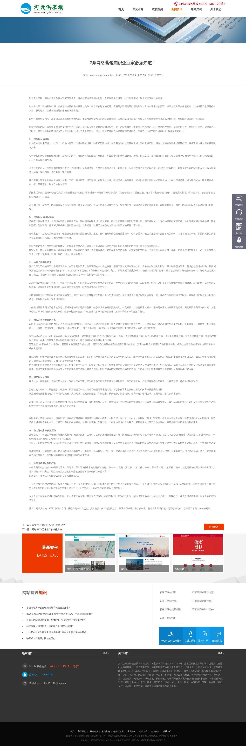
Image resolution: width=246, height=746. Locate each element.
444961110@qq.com (55, 683)
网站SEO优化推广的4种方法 (47, 529)
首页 (121, 9)
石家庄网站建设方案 (203, 592)
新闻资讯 (176, 9)
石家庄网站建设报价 (170, 609)
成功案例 (157, 9)
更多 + (106, 653)
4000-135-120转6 (171, 640)
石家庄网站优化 (168, 601)
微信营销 (106, 731)
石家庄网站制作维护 (203, 609)
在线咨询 (189, 640)
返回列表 (214, 526)
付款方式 (143, 731)
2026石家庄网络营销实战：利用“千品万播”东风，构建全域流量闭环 (59, 613)
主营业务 (137, 9)
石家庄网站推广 (168, 618)
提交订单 (203, 640)
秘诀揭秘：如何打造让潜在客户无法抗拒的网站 (49, 626)
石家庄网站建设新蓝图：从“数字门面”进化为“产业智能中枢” (55, 620)
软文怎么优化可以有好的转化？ (48, 525)
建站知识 (196, 9)
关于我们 (215, 9)
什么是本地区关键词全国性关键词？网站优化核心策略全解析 (56, 632)
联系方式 (167, 731)
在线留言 (217, 640)
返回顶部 (239, 246)
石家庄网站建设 (168, 592)
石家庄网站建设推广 (203, 601)
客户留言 (155, 731)
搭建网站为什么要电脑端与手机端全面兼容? (48, 607)
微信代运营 (118, 731)
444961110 (47, 674)
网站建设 (94, 731)
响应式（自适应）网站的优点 (40, 638)
